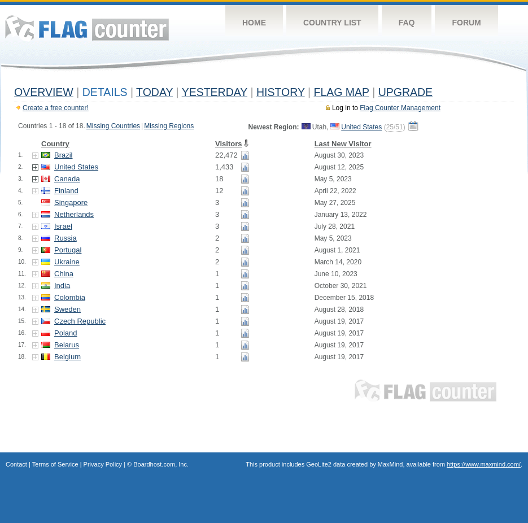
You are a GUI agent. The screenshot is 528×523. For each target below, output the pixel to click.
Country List (332, 22)
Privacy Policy (103, 464)
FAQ (407, 22)
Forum (466, 22)
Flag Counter (87, 28)
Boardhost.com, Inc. (161, 464)
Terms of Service (55, 464)
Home (254, 22)
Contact (16, 464)
